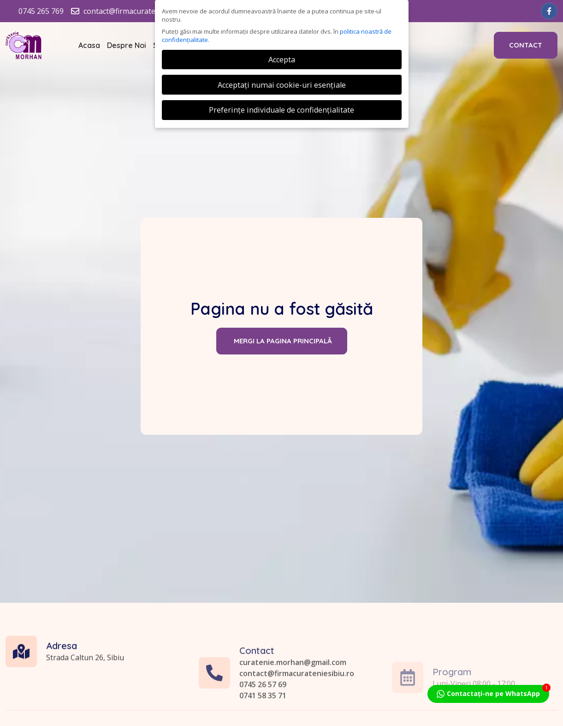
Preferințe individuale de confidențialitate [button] (281, 110)
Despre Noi (126, 45)
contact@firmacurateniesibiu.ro (296, 709)
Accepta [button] (281, 59)
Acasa (89, 45)
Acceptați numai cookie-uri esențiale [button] (282, 85)
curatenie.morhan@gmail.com (292, 698)
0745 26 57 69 (262, 720)
